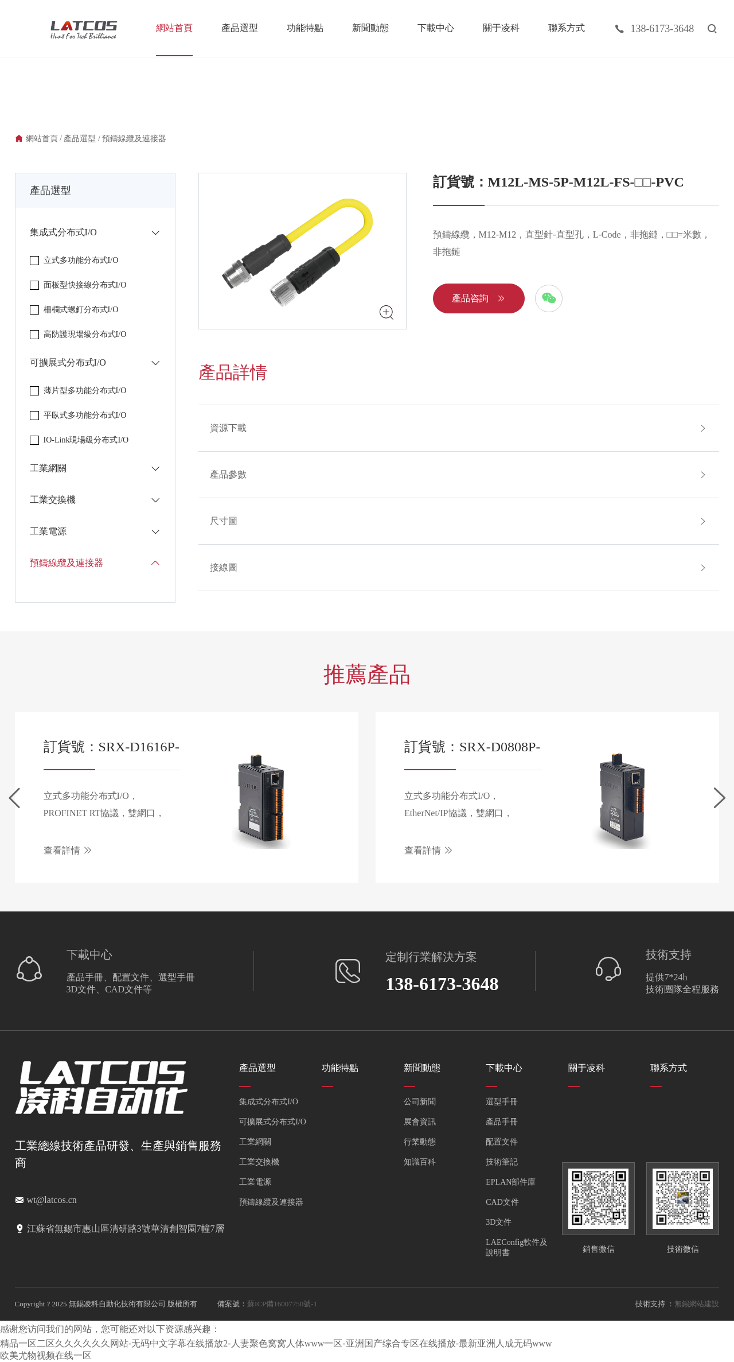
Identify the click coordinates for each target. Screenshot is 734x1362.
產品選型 (239, 28)
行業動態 (420, 1142)
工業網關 (255, 1142)
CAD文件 (502, 1202)
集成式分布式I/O (268, 1101)
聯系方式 (566, 28)
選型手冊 (502, 1101)
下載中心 (435, 28)
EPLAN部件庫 (511, 1182)
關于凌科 (501, 28)
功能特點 (305, 28)
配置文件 (502, 1142)
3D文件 (499, 1222)
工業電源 (255, 1182)
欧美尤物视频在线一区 (46, 1355)
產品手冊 (502, 1121)
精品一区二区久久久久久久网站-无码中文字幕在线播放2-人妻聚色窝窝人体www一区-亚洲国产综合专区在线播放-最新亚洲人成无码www (276, 1343)
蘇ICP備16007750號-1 (282, 1303)
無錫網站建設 (696, 1303)
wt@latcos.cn (52, 1200)
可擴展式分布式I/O (272, 1121)
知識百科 (420, 1162)
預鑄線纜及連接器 (134, 138)
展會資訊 (420, 1121)
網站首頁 (174, 28)
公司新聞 (420, 1101)
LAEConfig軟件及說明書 (517, 1247)
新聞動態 (370, 28)
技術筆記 (502, 1162)
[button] (14, 797)
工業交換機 (259, 1162)
